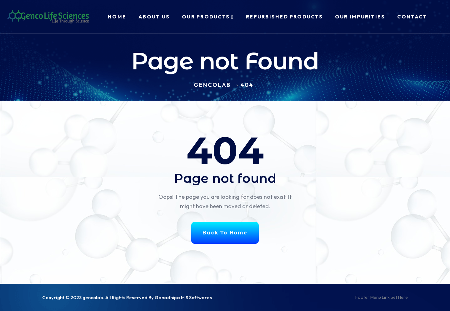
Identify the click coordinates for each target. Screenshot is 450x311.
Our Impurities (360, 16)
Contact (412, 16)
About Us (154, 16)
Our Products (206, 16)
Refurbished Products (284, 16)
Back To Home (225, 233)
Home (117, 16)
